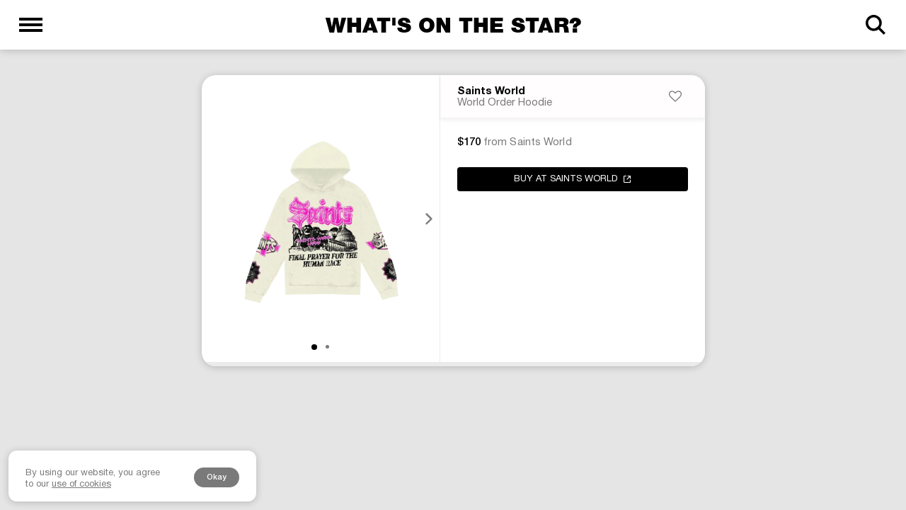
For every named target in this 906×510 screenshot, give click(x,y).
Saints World (491, 91)
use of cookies (81, 484)
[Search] (875, 25)
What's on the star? (453, 24)
